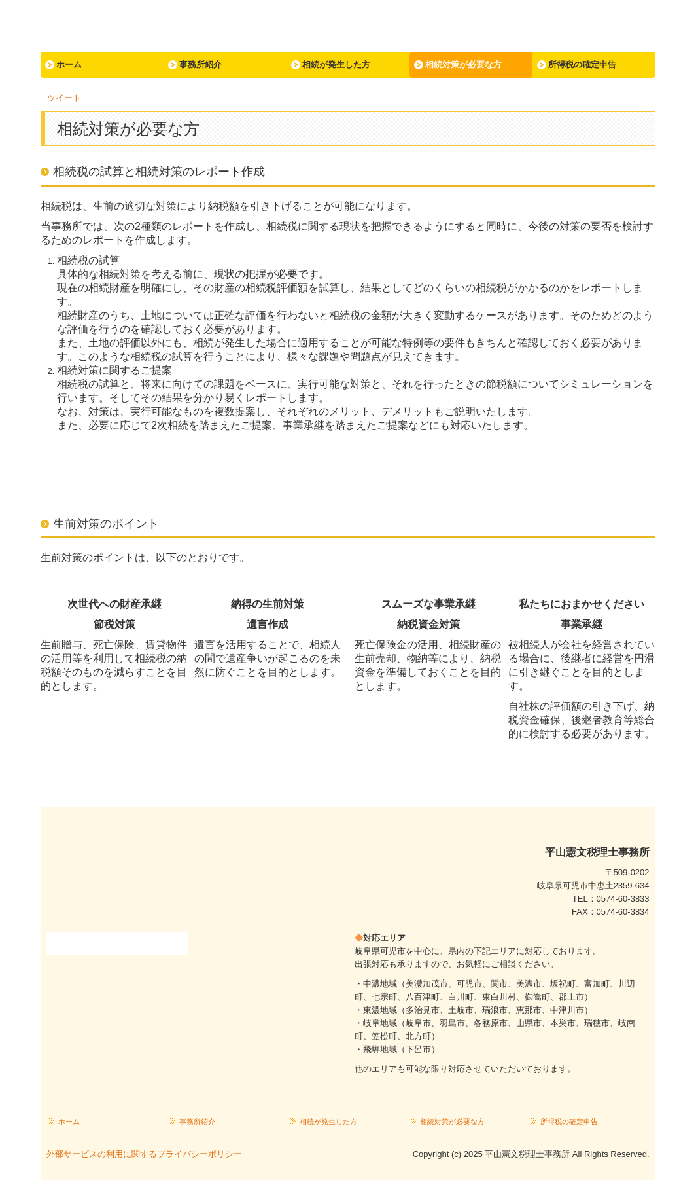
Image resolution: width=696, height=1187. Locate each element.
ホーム (69, 64)
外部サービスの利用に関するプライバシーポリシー (144, 1154)
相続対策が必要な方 (463, 64)
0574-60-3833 (623, 899)
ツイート (64, 98)
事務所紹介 (200, 64)
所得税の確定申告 (582, 64)
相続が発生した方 (336, 64)
